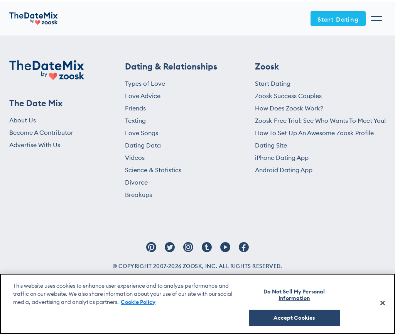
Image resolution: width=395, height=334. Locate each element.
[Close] (382, 302)
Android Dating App (283, 170)
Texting (135, 120)
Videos (135, 157)
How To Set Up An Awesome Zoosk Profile (314, 133)
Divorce (136, 182)
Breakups (138, 194)
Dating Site (271, 145)
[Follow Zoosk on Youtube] (225, 251)
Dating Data (143, 145)
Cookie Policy (138, 301)
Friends (135, 108)
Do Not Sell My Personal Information (294, 295)
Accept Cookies (294, 317)
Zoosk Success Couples (288, 96)
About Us (22, 120)
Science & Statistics (153, 170)
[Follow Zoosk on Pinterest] (151, 251)
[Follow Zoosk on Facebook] (244, 251)
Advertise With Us (34, 145)
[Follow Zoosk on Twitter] (170, 251)
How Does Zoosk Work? (289, 108)
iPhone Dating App (282, 157)
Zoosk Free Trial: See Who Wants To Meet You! (320, 120)
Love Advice (142, 96)
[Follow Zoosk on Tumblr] (207, 251)
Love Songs (141, 133)
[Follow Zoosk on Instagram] (188, 251)
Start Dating (338, 19)
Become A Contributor (41, 132)
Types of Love (145, 83)
